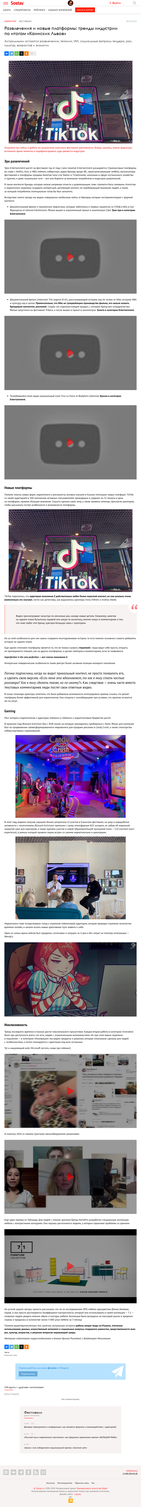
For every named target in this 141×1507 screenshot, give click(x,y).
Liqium (77, 1494)
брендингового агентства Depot (92, 1488)
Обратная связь (82, 1483)
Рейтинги (39, 10)
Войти (7, 1393)
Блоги (7, 10)
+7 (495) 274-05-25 (130, 1474)
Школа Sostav (85, 10)
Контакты (50, 1483)
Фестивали (33, 1412)
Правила (15, 1393)
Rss (93, 1483)
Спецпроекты (22, 10)
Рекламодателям (64, 1483)
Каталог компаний (60, 10)
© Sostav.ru (39, 1488)
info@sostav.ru (132, 1470)
